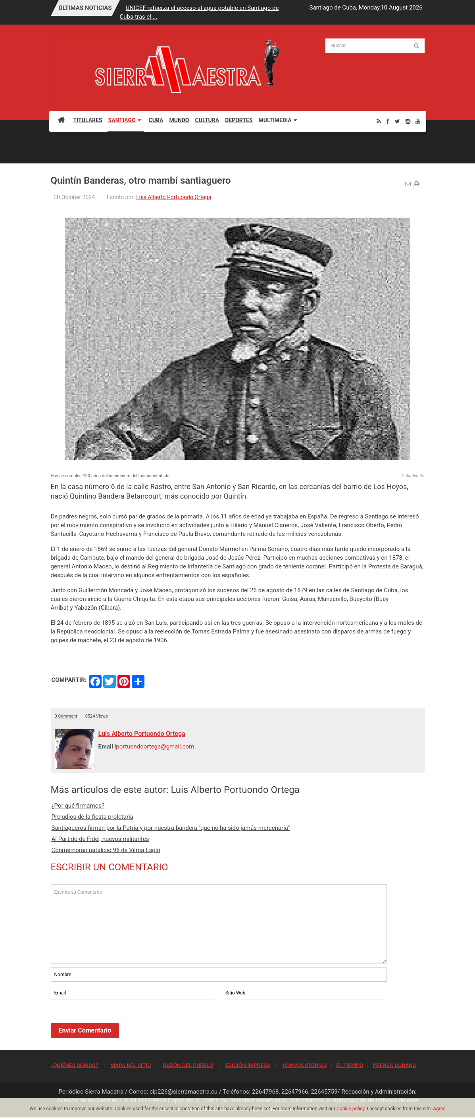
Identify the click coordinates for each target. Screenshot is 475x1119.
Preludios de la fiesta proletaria (92, 816)
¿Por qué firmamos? (78, 805)
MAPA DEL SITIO (130, 1065)
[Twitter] (397, 121)
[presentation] (111, 1023)
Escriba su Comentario (219, 924)
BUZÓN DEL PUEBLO (188, 1065)
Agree (439, 1108)
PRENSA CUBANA (394, 1065)
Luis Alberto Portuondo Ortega (173, 197)
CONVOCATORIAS (305, 1065)
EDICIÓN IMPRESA (247, 1065)
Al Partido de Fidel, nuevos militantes (100, 839)
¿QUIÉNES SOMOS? (74, 1065)
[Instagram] (408, 121)
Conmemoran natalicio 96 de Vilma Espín (106, 850)
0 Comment (66, 716)
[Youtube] (417, 121)
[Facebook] (387, 121)
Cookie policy (351, 1108)
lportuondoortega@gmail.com (154, 746)
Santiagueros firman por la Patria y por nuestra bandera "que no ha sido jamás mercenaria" (171, 827)
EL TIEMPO (349, 1065)
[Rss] (379, 121)
